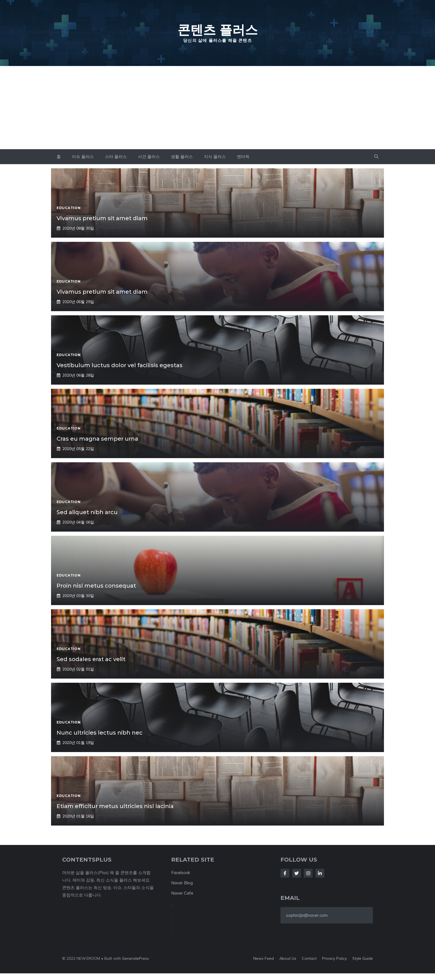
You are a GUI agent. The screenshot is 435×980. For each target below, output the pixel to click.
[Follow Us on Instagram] (308, 873)
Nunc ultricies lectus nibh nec (100, 732)
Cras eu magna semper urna (97, 438)
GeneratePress (135, 958)
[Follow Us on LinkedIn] (319, 873)
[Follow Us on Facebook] (284, 873)
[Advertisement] (217, 107)
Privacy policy (334, 958)
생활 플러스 (182, 156)
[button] (376, 156)
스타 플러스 (116, 156)
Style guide (362, 958)
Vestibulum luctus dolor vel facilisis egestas (120, 365)
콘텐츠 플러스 (218, 30)
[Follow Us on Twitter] (296, 873)
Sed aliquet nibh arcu (87, 512)
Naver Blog (182, 882)
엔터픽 (243, 156)
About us (287, 958)
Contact (309, 958)
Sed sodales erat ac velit (91, 659)
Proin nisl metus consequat (96, 585)
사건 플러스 (149, 156)
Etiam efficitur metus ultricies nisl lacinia (115, 806)
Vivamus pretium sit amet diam (102, 218)
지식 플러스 (215, 156)
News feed (263, 958)
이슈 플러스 (83, 156)
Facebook (180, 872)
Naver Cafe (182, 893)
